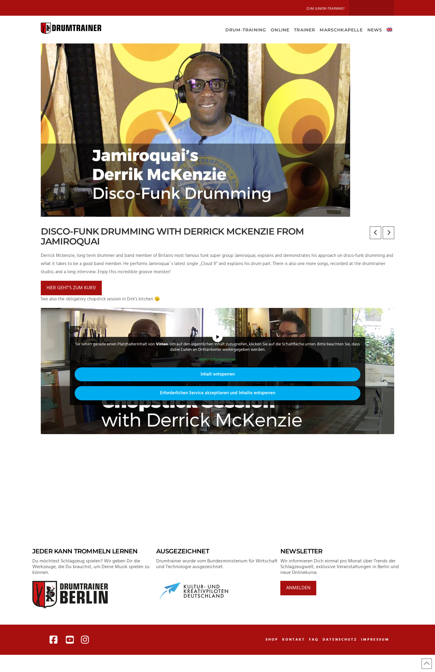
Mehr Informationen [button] (217, 360)
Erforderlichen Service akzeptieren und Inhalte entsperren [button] (217, 393)
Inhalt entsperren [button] (218, 374)
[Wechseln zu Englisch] (389, 29)
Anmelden (298, 588)
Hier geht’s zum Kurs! (71, 288)
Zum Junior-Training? (325, 9)
